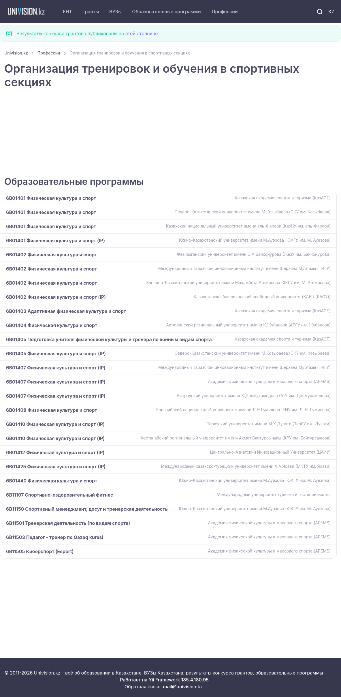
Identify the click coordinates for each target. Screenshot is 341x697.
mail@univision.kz (183, 687)
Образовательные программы (166, 11)
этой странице (141, 33)
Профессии (225, 11)
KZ (331, 11)
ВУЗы (115, 11)
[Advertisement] (170, 133)
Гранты (90, 11)
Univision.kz (16, 52)
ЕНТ (67, 11)
